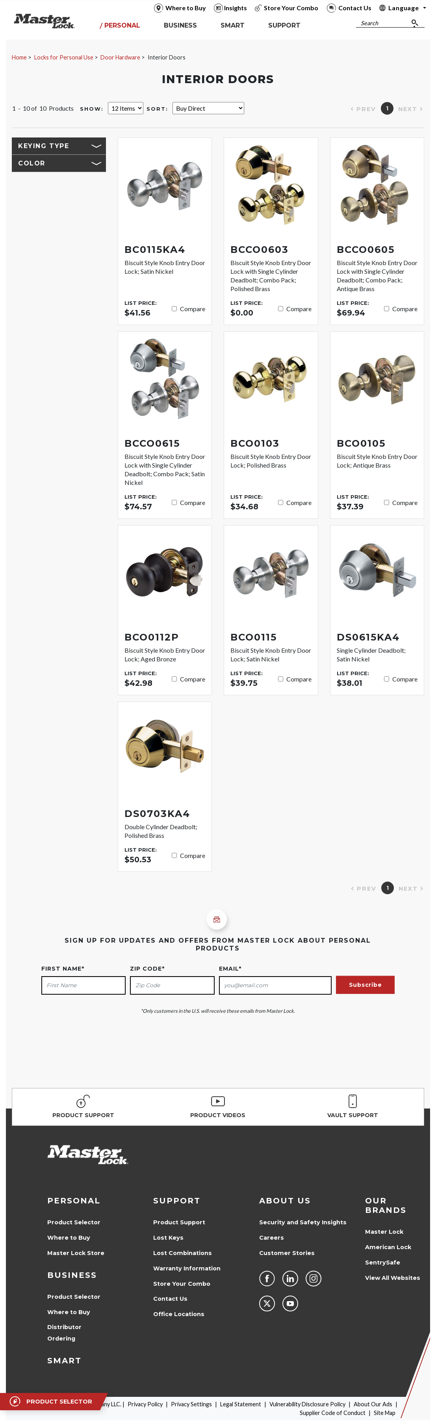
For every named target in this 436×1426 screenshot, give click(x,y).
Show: (92, 109)
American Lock (388, 1247)
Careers (271, 1237)
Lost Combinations (182, 1253)
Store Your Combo (181, 1283)
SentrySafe (382, 1262)
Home (19, 57)
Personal (73, 1200)
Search (369, 23)
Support (176, 1200)
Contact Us (170, 1298)
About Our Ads (373, 1404)
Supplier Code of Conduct (332, 1412)
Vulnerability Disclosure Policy (307, 1404)
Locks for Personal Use (63, 57)
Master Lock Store (75, 1253)
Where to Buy (68, 1237)
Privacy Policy (145, 1404)
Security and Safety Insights (303, 1222)
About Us (285, 1200)
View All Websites (392, 1277)
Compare (192, 308)
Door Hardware (120, 57)
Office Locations (178, 1314)
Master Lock (384, 1231)
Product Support (179, 1222)
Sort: (157, 109)
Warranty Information (187, 1268)
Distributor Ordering (64, 1333)
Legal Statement (240, 1404)
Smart (64, 1360)
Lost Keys (168, 1237)
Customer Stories (287, 1253)
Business (72, 1275)
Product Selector (73, 1222)
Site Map (384, 1412)
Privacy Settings (191, 1404)
